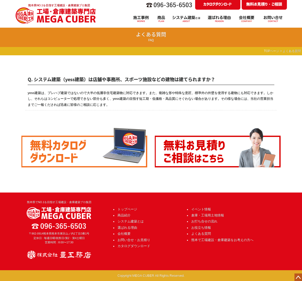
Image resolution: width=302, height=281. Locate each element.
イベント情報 (201, 209)
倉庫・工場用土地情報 (207, 215)
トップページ (127, 209)
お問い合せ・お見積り (134, 240)
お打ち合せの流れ (204, 221)
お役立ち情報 (201, 227)
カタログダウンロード (134, 246)
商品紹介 (124, 215)
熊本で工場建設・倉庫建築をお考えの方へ (222, 240)
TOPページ (271, 51)
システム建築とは (131, 221)
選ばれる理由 (127, 227)
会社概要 (124, 234)
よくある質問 (201, 234)
